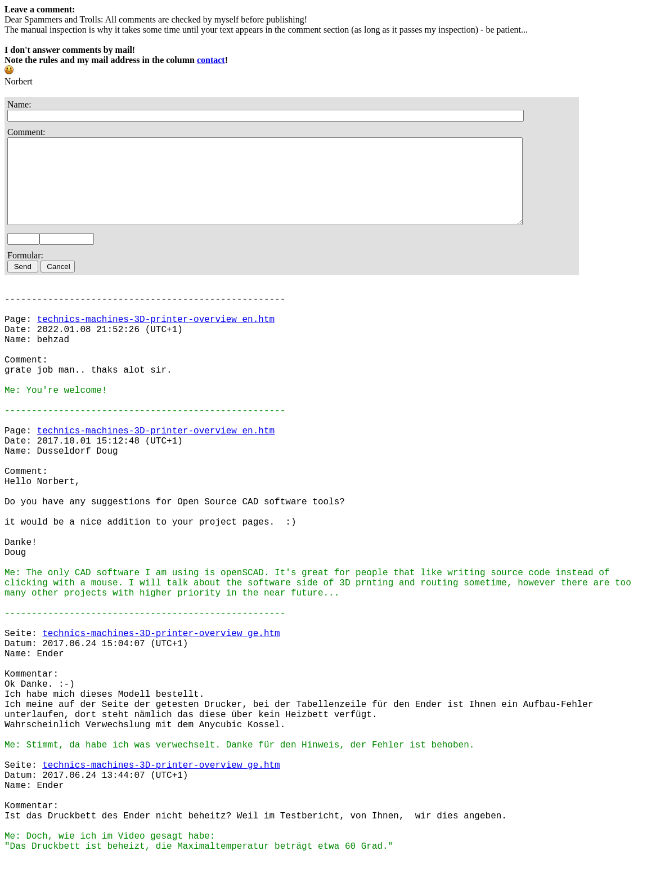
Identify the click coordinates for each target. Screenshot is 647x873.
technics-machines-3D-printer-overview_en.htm (156, 337)
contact (211, 60)
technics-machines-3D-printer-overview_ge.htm (161, 651)
